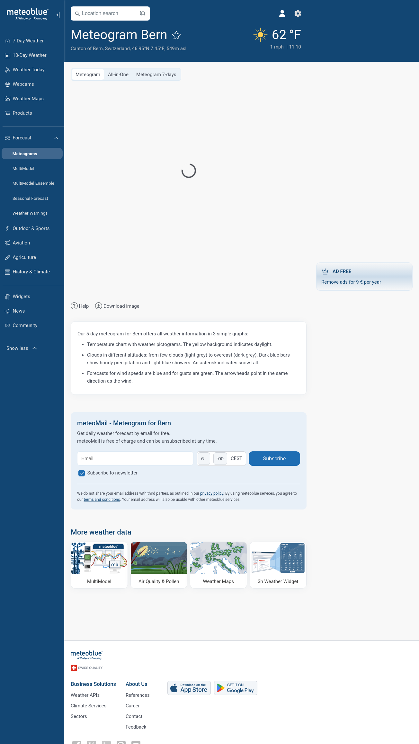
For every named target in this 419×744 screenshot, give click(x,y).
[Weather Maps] (218, 565)
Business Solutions (93, 684)
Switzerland (117, 48)
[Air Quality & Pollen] (159, 565)
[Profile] (282, 13)
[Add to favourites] (176, 35)
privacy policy (211, 493)
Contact (134, 716)
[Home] (25, 14)
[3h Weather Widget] (278, 565)
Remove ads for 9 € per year (364, 276)
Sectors (79, 716)
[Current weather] (276, 39)
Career (133, 706)
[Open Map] (142, 13)
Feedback (136, 727)
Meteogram (88, 74)
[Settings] (297, 13)
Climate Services (89, 706)
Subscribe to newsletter (112, 473)
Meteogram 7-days (156, 74)
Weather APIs (85, 695)
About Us (136, 684)
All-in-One (118, 74)
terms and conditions (102, 499)
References (138, 695)
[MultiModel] (99, 565)
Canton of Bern (87, 48)
